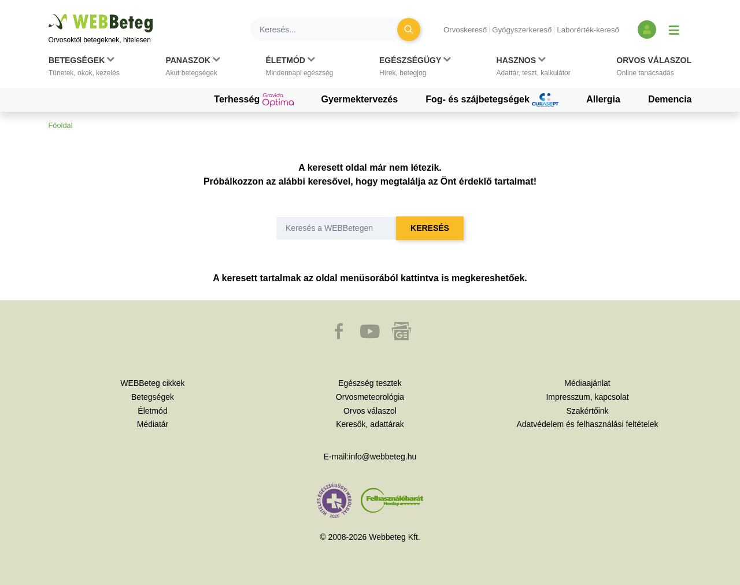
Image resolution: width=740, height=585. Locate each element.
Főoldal (61, 125)
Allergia (603, 99)
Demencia (670, 99)
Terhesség (253, 100)
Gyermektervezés (359, 99)
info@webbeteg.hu (382, 456)
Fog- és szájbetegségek (492, 100)
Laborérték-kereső (588, 29)
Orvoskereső (465, 29)
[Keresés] (330, 29)
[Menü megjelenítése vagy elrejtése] (674, 29)
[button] (84, 68)
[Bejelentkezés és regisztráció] (647, 29)
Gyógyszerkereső (522, 29)
